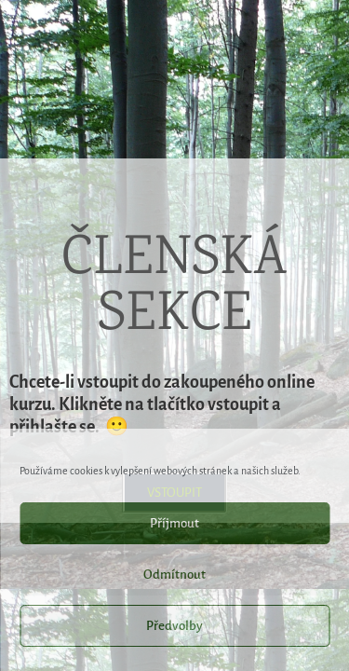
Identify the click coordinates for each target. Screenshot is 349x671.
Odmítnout (174, 575)
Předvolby (174, 626)
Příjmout (174, 523)
